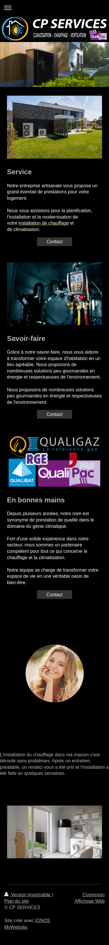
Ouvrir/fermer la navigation (54, 7)
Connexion (94, 894)
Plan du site (16, 901)
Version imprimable (28, 894)
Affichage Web (90, 901)
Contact (54, 241)
